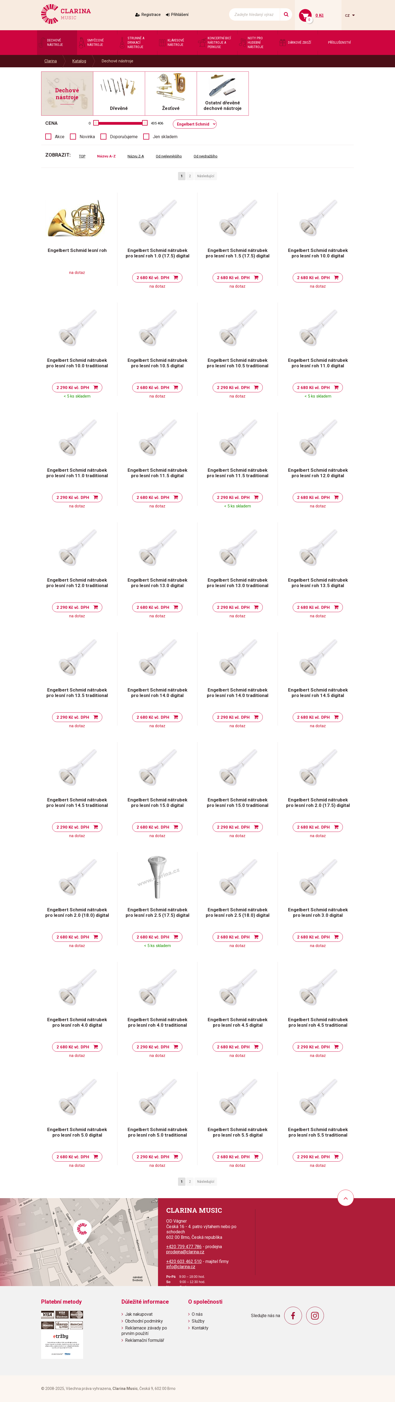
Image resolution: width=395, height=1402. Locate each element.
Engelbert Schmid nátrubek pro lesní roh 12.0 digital (318, 472)
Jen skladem (165, 136)
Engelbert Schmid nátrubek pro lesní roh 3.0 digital (318, 912)
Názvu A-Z (106, 156)
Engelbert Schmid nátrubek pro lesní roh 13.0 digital (157, 582)
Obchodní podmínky (144, 1321)
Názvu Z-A (136, 156)
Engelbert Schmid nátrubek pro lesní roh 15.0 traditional (237, 802)
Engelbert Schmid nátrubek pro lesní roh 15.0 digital (157, 802)
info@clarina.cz (180, 1266)
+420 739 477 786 (184, 1246)
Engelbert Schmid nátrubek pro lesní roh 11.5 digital (157, 472)
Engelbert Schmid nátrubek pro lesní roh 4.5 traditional (318, 1022)
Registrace (151, 14)
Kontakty (200, 1328)
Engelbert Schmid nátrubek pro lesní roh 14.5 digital (318, 692)
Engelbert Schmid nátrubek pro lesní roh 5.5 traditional (318, 1132)
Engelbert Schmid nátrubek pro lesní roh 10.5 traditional (237, 362)
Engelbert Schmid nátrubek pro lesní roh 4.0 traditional (157, 1022)
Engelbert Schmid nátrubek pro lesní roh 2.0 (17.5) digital (318, 802)
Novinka (87, 136)
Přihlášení (179, 14)
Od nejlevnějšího (169, 156)
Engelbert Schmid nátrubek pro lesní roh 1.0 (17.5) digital (157, 253)
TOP (82, 156)
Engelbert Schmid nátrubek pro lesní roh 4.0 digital (77, 1022)
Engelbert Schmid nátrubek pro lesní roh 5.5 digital (237, 1132)
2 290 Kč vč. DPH (73, 387)
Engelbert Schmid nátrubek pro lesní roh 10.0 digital (318, 253)
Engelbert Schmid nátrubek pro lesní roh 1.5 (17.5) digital (237, 253)
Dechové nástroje (117, 61)
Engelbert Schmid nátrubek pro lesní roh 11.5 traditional (237, 472)
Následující (205, 176)
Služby (198, 1321)
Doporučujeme (124, 136)
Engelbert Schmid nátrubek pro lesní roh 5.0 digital (77, 1132)
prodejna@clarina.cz (185, 1251)
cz (348, 15)
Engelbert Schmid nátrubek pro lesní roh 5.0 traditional (157, 1132)
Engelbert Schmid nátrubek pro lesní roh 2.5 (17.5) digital (157, 912)
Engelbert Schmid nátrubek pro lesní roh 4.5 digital (237, 1022)
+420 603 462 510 (184, 1261)
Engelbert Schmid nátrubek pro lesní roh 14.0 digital (157, 692)
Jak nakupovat (139, 1314)
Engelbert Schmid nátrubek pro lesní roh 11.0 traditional (77, 472)
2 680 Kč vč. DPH (153, 277)
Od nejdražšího (206, 156)
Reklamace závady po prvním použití (144, 1330)
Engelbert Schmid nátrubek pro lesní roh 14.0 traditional (237, 692)
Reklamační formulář (144, 1340)
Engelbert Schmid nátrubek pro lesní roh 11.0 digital (318, 362)
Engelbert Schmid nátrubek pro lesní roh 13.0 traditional (237, 582)
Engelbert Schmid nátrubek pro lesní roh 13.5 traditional (77, 692)
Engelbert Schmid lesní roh (77, 250)
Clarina (50, 61)
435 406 (157, 123)
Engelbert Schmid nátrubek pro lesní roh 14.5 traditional (77, 802)
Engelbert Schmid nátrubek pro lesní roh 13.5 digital (318, 582)
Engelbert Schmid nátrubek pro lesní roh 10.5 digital (157, 362)
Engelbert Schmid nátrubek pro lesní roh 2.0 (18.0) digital (77, 912)
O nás (197, 1314)
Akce (59, 136)
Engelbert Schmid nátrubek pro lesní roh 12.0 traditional (77, 582)
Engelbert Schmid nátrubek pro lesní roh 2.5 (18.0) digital (237, 912)
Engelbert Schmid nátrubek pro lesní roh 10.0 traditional (77, 362)
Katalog (79, 61)
